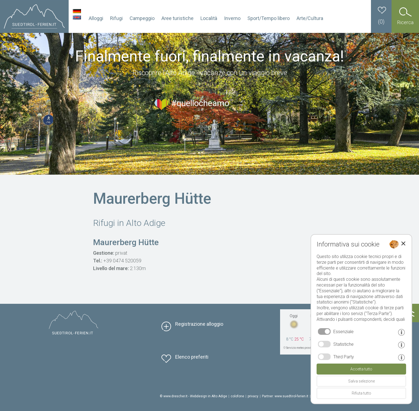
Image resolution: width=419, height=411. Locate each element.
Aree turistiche (177, 18)
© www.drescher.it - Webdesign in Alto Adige (193, 396)
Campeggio (142, 18)
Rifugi (116, 18)
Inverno (232, 18)
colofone (237, 396)
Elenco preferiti (191, 357)
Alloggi (96, 18)
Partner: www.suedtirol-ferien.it (285, 396)
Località (208, 18)
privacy (253, 396)
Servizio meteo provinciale (302, 347)
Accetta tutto (361, 369)
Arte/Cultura (310, 18)
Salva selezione (361, 381)
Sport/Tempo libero (268, 18)
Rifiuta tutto (361, 393)
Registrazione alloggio (199, 324)
